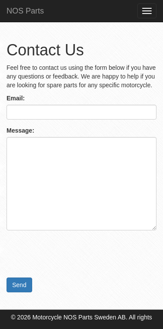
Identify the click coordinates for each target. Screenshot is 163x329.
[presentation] (73, 254)
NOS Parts (25, 11)
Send (19, 284)
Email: (16, 98)
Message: (20, 130)
